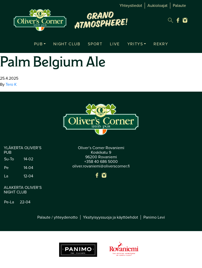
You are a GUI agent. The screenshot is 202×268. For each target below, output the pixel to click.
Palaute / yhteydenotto (57, 217)
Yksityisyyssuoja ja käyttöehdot (110, 217)
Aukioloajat (157, 5)
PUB (38, 44)
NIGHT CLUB (66, 44)
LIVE (115, 44)
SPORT (95, 44)
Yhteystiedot (131, 5)
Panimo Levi (154, 217)
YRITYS (135, 44)
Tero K (11, 84)
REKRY (161, 44)
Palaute (179, 5)
